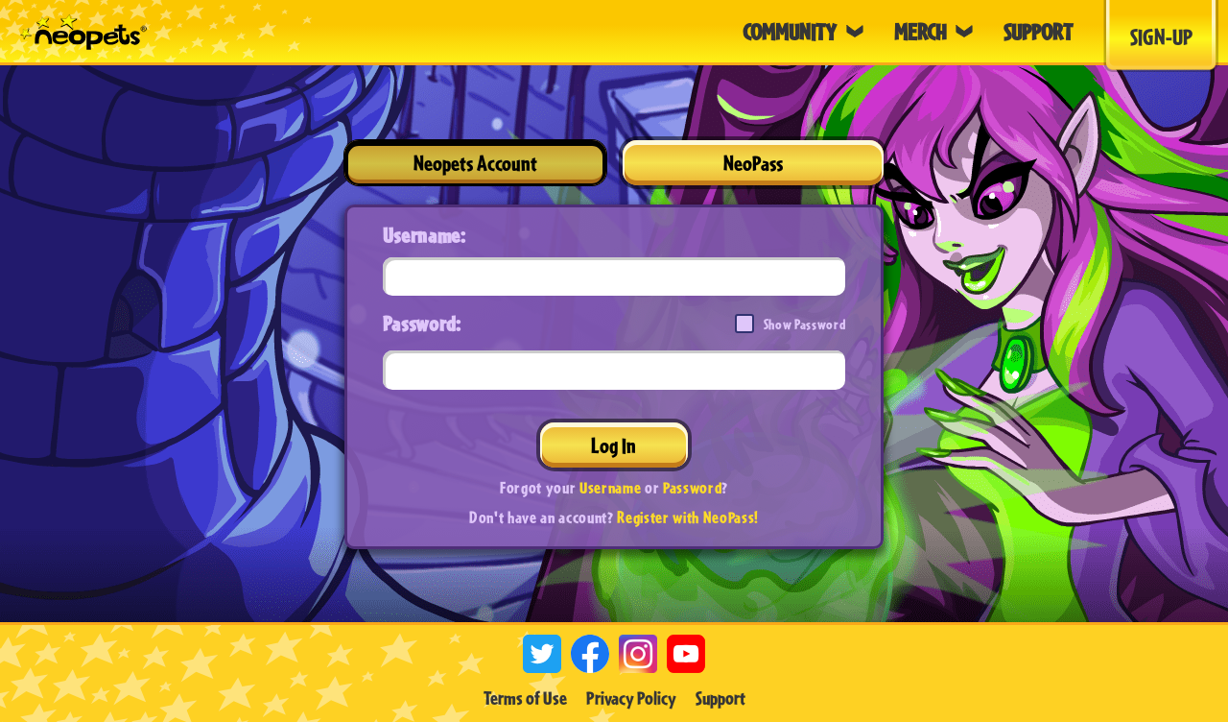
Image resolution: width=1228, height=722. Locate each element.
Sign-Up (1161, 36)
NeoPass (753, 163)
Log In (613, 445)
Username (610, 487)
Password (692, 487)
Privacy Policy (631, 698)
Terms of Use (525, 698)
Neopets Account (475, 163)
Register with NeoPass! (688, 517)
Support (720, 698)
